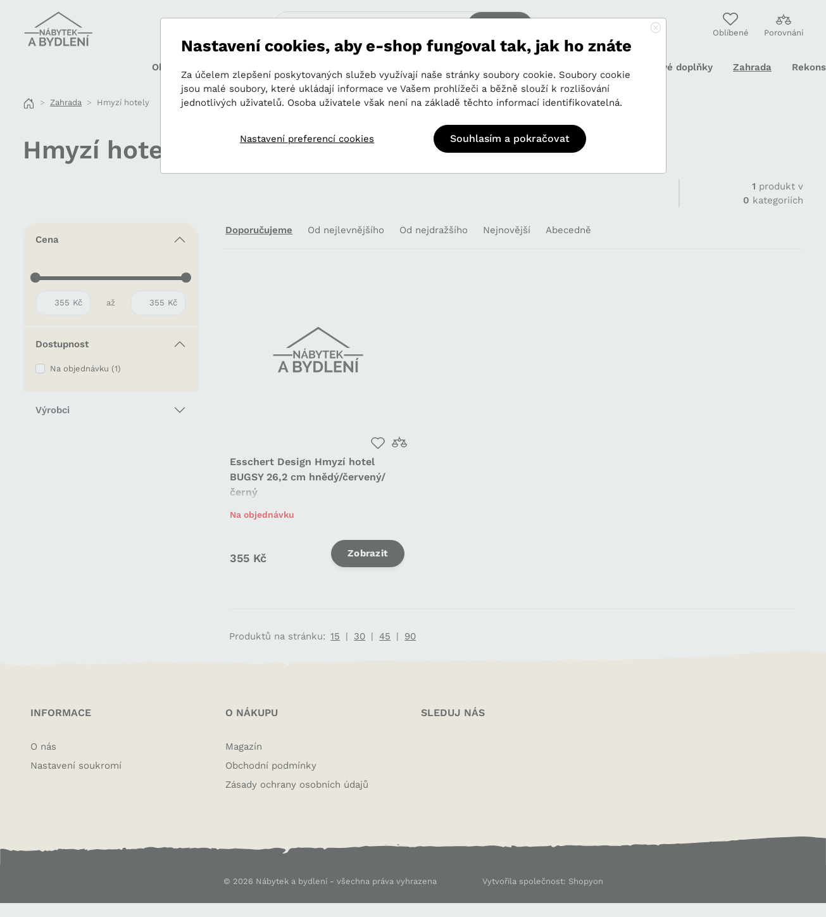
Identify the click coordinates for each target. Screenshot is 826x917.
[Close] (655, 28)
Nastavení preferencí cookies (307, 138)
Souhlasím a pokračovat (510, 138)
